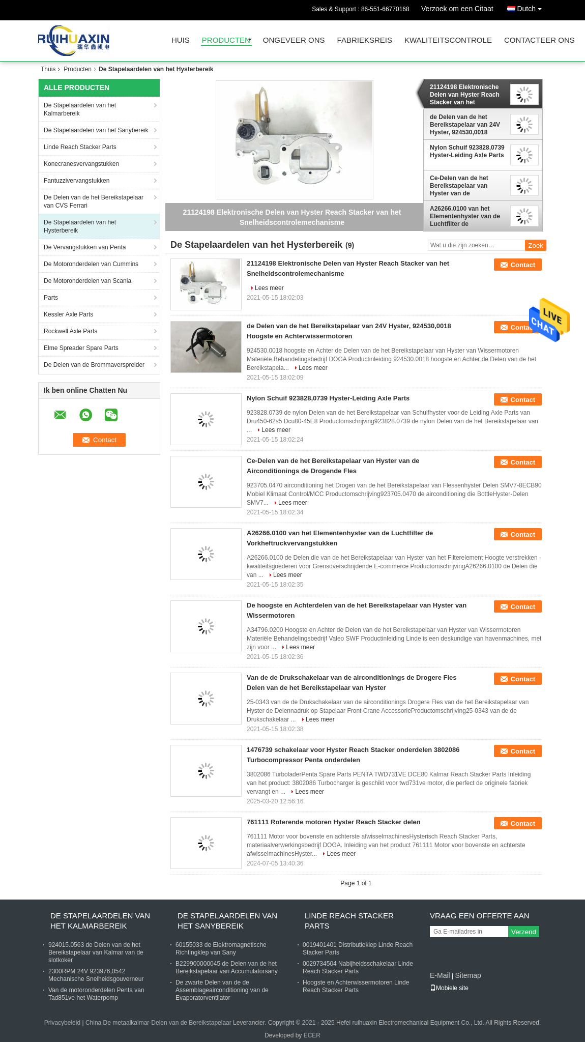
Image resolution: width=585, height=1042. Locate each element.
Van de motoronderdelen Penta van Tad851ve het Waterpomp (96, 994)
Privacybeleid (62, 1022)
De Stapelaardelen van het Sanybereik (96, 130)
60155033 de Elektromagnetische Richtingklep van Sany (221, 948)
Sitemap (468, 975)
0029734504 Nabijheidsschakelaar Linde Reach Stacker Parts (358, 967)
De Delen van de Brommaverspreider (94, 364)
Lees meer (269, 288)
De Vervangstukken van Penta (85, 247)
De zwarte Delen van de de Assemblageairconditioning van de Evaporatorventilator (222, 990)
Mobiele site (449, 988)
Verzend (523, 932)
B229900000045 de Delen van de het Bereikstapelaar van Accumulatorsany (226, 967)
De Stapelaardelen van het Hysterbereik (80, 226)
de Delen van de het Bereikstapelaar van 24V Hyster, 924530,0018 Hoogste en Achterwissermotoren (465, 124)
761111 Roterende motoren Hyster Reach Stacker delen (334, 822)
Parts (51, 297)
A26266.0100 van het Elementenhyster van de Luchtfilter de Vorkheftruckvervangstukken (468, 216)
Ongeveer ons (294, 40)
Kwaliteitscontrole (448, 40)
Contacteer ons (539, 40)
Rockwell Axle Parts (70, 331)
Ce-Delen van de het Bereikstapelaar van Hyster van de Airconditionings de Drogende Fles (459, 186)
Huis (180, 40)
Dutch (532, 7)
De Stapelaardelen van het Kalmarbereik (80, 109)
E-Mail (440, 975)
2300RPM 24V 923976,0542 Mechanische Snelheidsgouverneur (95, 975)
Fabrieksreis (364, 40)
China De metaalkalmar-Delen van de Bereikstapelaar (158, 1022)
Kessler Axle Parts (68, 314)
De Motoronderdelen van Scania (87, 280)
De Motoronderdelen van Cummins (91, 264)
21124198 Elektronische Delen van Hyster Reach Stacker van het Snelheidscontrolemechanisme (468, 94)
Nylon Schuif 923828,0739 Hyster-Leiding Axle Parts (467, 151)
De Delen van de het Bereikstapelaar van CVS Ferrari (93, 201)
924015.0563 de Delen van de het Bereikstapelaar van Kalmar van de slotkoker (95, 952)
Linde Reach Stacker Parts (80, 147)
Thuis (48, 69)
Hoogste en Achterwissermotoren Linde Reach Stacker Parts (356, 986)
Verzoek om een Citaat (457, 9)
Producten (226, 40)
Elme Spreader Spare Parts (81, 348)
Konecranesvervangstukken (81, 163)
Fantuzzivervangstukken (76, 180)
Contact (523, 265)
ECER (312, 1035)
